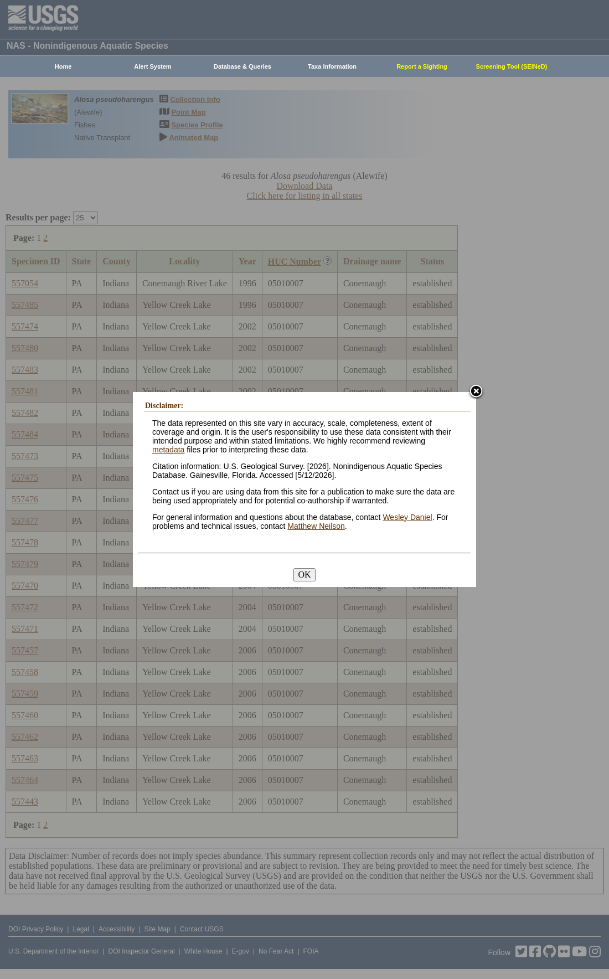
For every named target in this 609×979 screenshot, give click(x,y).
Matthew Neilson (316, 526)
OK (304, 574)
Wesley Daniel (407, 517)
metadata (168, 449)
